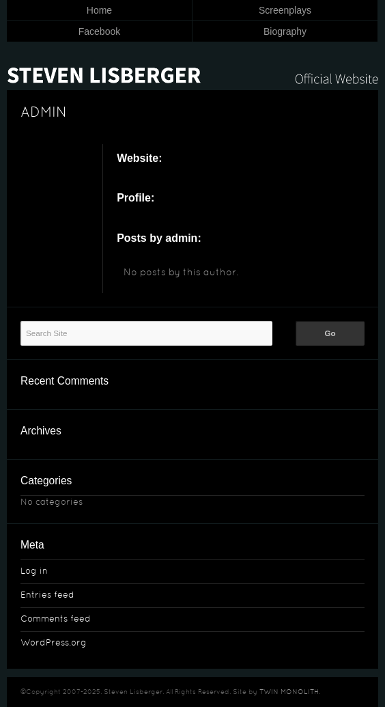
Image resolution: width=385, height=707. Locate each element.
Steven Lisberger (192, 66)
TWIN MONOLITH (289, 692)
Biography (284, 31)
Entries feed (47, 596)
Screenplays (285, 10)
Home (99, 10)
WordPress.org (53, 643)
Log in (34, 572)
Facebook (99, 31)
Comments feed (55, 619)
